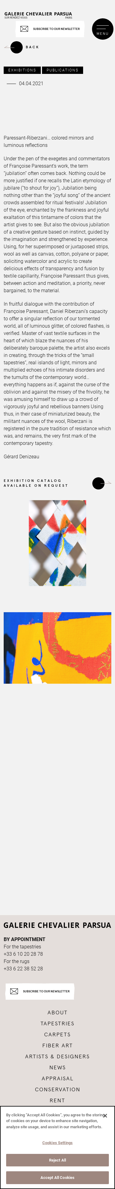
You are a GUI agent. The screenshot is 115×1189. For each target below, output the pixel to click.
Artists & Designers (57, 1056)
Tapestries (57, 1023)
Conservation (57, 1089)
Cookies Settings (57, 1142)
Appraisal (58, 1078)
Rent (57, 1100)
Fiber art (57, 1045)
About (58, 1012)
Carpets (57, 1034)
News (57, 1067)
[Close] (105, 1115)
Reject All (57, 1160)
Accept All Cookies (57, 1177)
